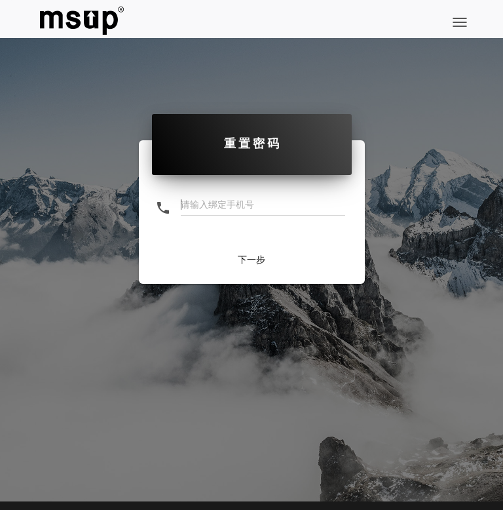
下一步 (251, 259)
